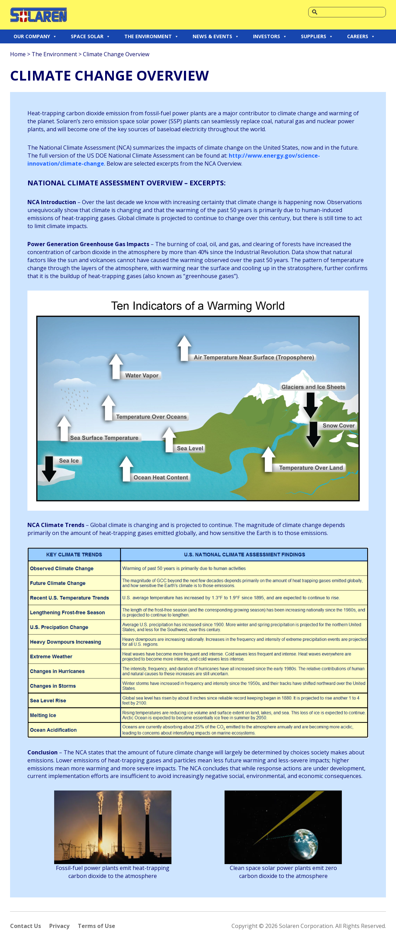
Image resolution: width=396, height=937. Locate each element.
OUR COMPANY (35, 36)
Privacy (59, 926)
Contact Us (25, 926)
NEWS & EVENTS (216, 36)
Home (18, 54)
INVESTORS (270, 36)
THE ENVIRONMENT (151, 36)
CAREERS (361, 36)
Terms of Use (96, 926)
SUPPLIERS (317, 36)
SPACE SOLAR (90, 36)
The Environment (54, 54)
